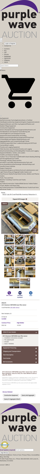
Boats (6, 164)
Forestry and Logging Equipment (10, 147)
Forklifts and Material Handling (9, 155)
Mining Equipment (19, 137)
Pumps (15, 174)
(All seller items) (14, 307)
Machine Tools (4, 180)
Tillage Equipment (10, 126)
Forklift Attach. (25, 157)
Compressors (4, 170)
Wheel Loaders (9, 145)
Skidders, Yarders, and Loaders (16, 153)
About (6, 62)
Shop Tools (12, 180)
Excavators (6, 137)
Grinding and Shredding (15, 151)
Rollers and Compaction (13, 141)
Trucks (9, 189)
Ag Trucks (3, 187)
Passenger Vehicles (21, 164)
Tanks (19, 174)
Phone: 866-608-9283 (22, 459)
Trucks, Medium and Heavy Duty (9, 185)
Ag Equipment (4, 118)
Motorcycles (11, 164)
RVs (4, 166)
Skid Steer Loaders (16, 143)
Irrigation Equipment (27, 122)
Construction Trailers (13, 183)
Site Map (6, 457)
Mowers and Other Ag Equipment (17, 124)
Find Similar (7, 358)
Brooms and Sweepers (13, 133)
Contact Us (7, 46)
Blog (1, 457)
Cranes (9, 135)
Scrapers (7, 143)
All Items (2, 70)
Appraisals (7, 58)
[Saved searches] (1, 40)
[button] (20, 111)
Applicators (18, 120)
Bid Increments (8, 362)
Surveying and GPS (27, 143)
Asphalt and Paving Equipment (16, 130)
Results (6, 54)
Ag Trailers (3, 183)
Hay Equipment (16, 122)
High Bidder (20, 323)
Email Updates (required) (7, 450)
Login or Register (10, 43)
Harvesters (8, 122)
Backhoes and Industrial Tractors (13, 131)
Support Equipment (6, 168)
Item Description (8, 355)
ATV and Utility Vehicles (12, 162)
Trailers (2, 181)
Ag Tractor (12, 120)
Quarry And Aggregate (28, 395)
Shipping (6, 60)
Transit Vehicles (10, 166)
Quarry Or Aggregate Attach (12, 399)
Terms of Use (17, 455)
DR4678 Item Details (9, 332)
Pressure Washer (8, 174)
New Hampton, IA (6, 313)
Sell (5, 52)
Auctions (7, 49)
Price (6, 323)
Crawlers (13, 135)
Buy (5, 50)
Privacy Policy (26, 455)
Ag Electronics (4, 120)
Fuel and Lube (24, 170)
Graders (11, 137)
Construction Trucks (12, 187)
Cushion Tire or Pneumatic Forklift (10, 157)
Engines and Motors (14, 170)
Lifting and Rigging (13, 172)
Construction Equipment (7, 128)
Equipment (7, 56)
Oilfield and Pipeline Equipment (13, 139)
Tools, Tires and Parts (6, 178)
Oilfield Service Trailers (26, 183)
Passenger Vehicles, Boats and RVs (10, 160)
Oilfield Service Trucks (25, 187)
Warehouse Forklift (13, 158)
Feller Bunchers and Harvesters (9, 149)
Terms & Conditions (6, 455)
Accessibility (35, 455)
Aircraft (2, 162)
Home (3, 192)
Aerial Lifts (3, 130)
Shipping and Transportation (12, 351)
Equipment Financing (9, 348)
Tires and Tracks (21, 180)
